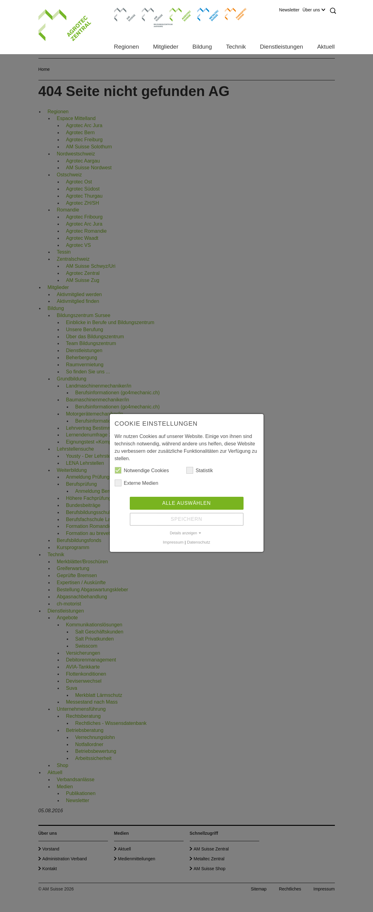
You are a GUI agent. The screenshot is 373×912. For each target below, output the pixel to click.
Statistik (199, 470)
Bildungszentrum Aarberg (152, 14)
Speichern (186, 519)
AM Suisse (123, 11)
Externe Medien (136, 483)
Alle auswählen (186, 503)
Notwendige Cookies (142, 470)
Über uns (314, 9)
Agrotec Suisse (175, 14)
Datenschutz (198, 542)
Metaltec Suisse (204, 14)
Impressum (173, 542)
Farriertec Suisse (232, 14)
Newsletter (289, 9)
